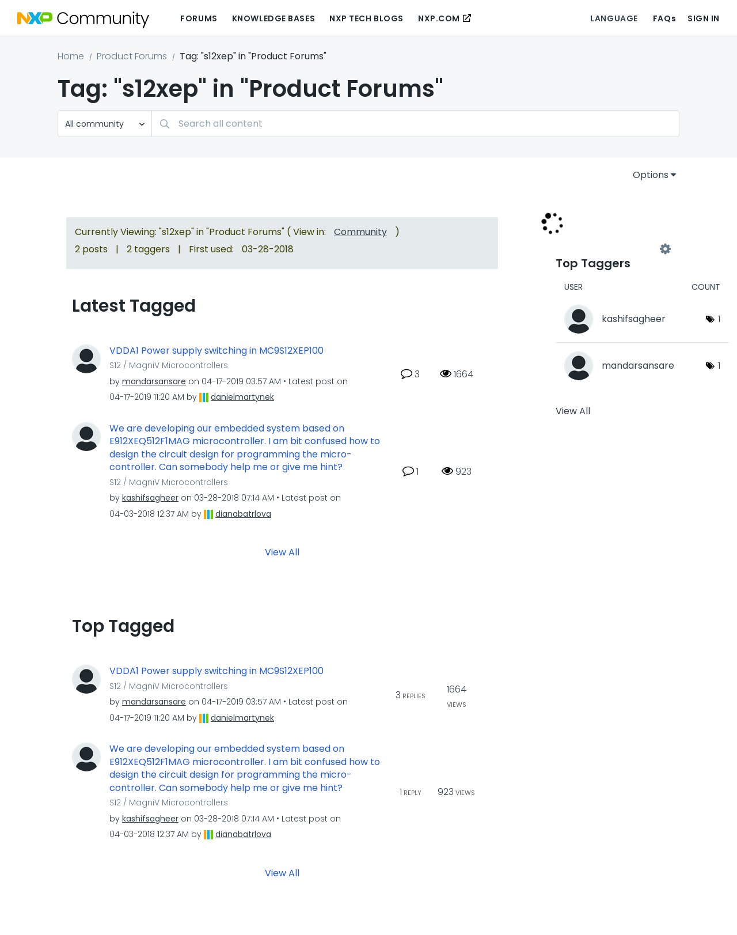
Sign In (703, 18)
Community (360, 232)
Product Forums (132, 56)
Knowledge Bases (273, 18)
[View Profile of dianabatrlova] (243, 514)
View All (282, 552)
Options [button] (650, 174)
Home (71, 56)
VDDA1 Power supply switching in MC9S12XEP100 (216, 351)
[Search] (415, 123)
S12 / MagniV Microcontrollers (168, 365)
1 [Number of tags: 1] (719, 318)
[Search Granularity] (104, 124)
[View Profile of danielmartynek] (242, 397)
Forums (198, 18)
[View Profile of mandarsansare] (154, 381)
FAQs (664, 18)
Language (613, 18)
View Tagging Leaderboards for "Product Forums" (610, 249)
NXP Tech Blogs (366, 18)
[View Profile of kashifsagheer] (150, 498)
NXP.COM (439, 18)
